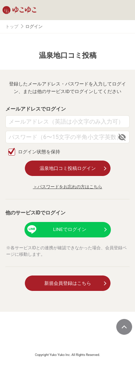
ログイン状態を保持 (39, 151)
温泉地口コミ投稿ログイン (68, 168)
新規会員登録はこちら (67, 283)
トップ (11, 26)
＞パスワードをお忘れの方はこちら (67, 186)
